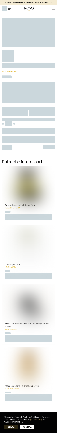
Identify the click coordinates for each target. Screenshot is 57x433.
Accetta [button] (27, 427)
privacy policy (36, 419)
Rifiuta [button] (11, 427)
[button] (51, 9)
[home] (28, 9)
